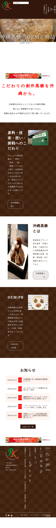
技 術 (30, 471)
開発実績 (48, 470)
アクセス (36, 462)
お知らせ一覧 (28, 426)
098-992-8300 (12, 470)
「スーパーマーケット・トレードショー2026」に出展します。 (35, 406)
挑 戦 (30, 480)
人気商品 (41, 461)
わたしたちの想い (46, 9)
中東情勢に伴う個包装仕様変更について (35, 380)
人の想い (30, 476)
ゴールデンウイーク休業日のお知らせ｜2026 (35, 389)
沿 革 (36, 457)
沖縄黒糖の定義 (25, 463)
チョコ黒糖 (41, 471)
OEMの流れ (47, 460)
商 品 (51, 9)
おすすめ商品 (41, 455)
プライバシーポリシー (35, 515)
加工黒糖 (41, 466)
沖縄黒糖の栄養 (25, 498)
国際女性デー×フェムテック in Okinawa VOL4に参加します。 (35, 398)
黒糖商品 (25, 507)
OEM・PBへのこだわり (48, 454)
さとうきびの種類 (25, 474)
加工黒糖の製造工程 (25, 486)
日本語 (16, 3)
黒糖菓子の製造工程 (48, 465)
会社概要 (48, 9)
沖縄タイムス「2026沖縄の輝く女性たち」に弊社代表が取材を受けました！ (35, 415)
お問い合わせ (55, 9)
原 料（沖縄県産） (30, 464)
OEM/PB (48, 448)
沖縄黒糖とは (44, 9)
